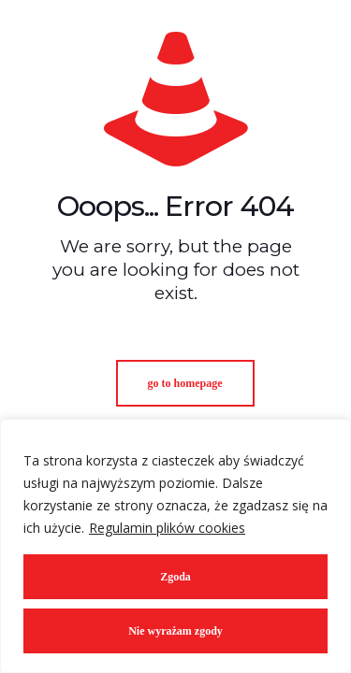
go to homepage (185, 383)
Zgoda (175, 576)
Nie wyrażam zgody (175, 630)
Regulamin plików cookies (167, 528)
